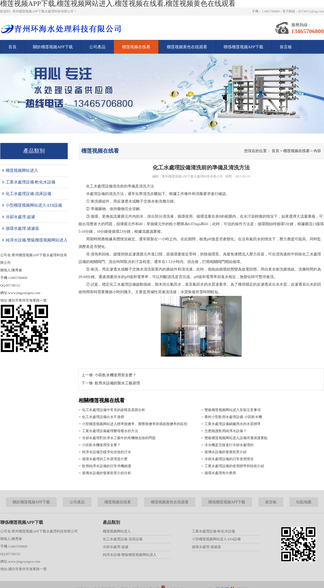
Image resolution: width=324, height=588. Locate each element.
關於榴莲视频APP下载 (53, 47)
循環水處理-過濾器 (22, 228)
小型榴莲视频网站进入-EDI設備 (34, 205)
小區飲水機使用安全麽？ (115, 375)
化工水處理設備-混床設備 (29, 194)
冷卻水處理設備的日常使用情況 (229, 459)
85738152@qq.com (311, 11)
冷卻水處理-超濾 (20, 217)
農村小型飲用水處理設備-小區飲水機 (233, 417)
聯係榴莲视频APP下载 (244, 47)
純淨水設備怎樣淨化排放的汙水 (106, 452)
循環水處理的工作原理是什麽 (105, 459)
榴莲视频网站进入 (22, 170)
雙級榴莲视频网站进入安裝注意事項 (232, 410)
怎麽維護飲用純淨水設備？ (225, 431)
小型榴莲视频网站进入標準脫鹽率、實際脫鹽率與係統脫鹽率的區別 (134, 424)
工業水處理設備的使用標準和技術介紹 (234, 466)
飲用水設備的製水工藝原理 (117, 383)
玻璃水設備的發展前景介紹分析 (106, 473)
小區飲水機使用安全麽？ (101, 445)
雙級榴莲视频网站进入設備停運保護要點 (236, 438)
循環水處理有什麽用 (220, 473)
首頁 (12, 47)
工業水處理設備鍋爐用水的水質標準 (232, 424)
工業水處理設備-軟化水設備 (31, 182)
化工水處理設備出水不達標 (103, 417)
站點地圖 (303, 502)
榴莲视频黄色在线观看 (187, 47)
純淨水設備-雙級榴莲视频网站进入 (37, 240)
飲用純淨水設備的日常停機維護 (106, 466)
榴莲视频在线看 (136, 47)
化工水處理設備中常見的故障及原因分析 (113, 410)
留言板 (286, 47)
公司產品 (97, 47)
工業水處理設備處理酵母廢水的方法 (110, 431)
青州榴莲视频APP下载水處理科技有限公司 (192, 176)
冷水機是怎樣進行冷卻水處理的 (229, 445)
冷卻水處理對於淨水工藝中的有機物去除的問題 (119, 438)
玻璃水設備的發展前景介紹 (225, 452)
